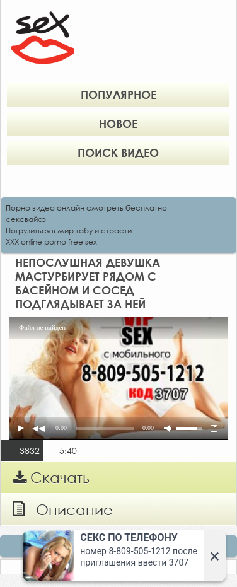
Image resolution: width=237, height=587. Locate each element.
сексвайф (26, 219)
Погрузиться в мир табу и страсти (69, 230)
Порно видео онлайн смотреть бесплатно (86, 207)
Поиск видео (118, 153)
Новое (118, 124)
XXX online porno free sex (51, 242)
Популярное (118, 95)
